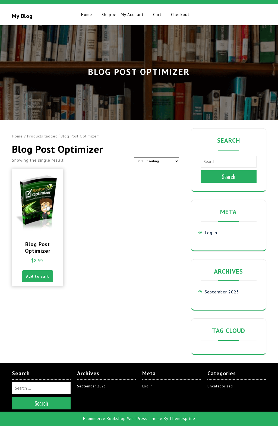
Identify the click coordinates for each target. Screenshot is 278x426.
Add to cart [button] (37, 276)
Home (86, 14)
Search (228, 177)
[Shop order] (156, 161)
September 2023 (222, 292)
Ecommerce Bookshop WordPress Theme (122, 418)
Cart (157, 14)
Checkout (180, 14)
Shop (106, 14)
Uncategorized (220, 386)
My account (132, 14)
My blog (22, 16)
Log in (211, 232)
